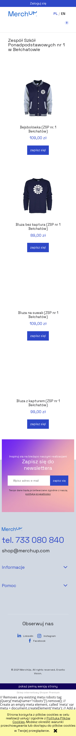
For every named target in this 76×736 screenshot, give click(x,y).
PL (56, 13)
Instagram (50, 636)
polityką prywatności (38, 494)
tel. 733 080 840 (33, 540)
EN (63, 13)
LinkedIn (28, 636)
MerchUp (25, 669)
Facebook (39, 641)
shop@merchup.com (26, 550)
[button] (12, 27)
